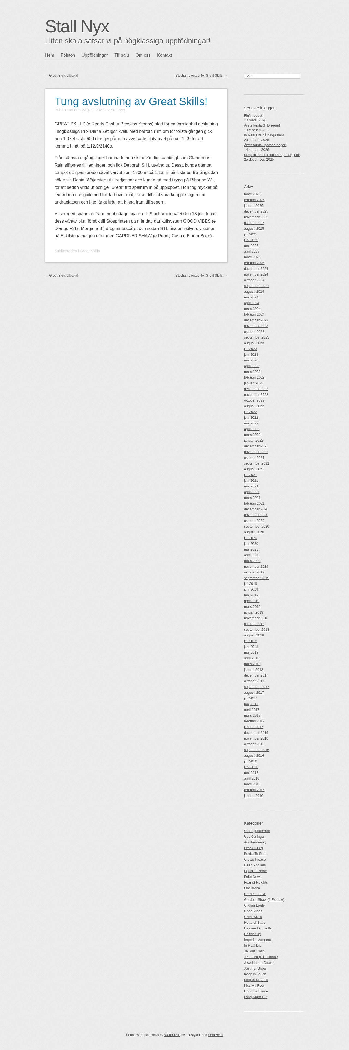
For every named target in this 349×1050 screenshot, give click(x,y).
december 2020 (256, 509)
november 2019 (256, 566)
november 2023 (256, 326)
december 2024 (256, 269)
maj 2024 (251, 297)
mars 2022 (252, 435)
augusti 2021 (254, 469)
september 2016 (256, 750)
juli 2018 (250, 641)
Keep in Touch (255, 974)
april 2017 (251, 710)
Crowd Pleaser (255, 859)
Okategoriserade (257, 831)
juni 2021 (251, 480)
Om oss (143, 55)
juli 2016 (250, 761)
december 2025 (256, 211)
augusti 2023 (254, 343)
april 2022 (251, 429)
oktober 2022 (254, 400)
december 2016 (256, 733)
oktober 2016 (254, 744)
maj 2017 (251, 704)
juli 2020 (250, 538)
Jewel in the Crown (258, 963)
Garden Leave (255, 894)
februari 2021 (254, 503)
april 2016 (251, 778)
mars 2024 (252, 309)
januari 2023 (253, 383)
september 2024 (256, 286)
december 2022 (256, 389)
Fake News (252, 877)
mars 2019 (252, 607)
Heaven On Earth (257, 928)
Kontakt (164, 55)
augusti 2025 (254, 228)
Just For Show (255, 968)
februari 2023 (254, 377)
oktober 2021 (254, 458)
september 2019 (256, 578)
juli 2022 (250, 412)
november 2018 (256, 618)
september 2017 (256, 687)
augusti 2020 (254, 532)
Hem (49, 55)
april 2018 (251, 658)
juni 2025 (251, 240)
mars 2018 (252, 664)
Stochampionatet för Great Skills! (202, 75)
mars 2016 (252, 784)
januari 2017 (253, 727)
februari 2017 (254, 721)
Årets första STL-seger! (262, 125)
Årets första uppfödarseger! (265, 145)
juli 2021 (250, 475)
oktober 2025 (254, 223)
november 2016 (256, 738)
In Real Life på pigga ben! (264, 135)
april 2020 (251, 555)
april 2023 (251, 366)
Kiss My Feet (254, 985)
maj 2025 (251, 246)
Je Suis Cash (254, 951)
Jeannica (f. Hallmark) (261, 957)
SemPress (215, 1035)
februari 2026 (254, 200)
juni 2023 (251, 354)
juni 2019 (251, 589)
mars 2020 (252, 561)
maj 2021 (251, 486)
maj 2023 (251, 360)
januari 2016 (253, 796)
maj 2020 (251, 549)
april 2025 (251, 251)
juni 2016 (251, 767)
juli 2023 (250, 349)
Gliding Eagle (254, 905)
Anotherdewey (255, 842)
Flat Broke (252, 888)
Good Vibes (253, 911)
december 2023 (256, 320)
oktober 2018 (254, 624)
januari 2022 (253, 440)
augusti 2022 (254, 406)
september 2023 (256, 337)
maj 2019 (251, 595)
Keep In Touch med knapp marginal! (272, 155)
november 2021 (256, 452)
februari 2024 (254, 314)
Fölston (68, 55)
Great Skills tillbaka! (61, 75)
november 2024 (256, 274)
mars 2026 (252, 194)
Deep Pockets (255, 865)
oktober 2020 (254, 521)
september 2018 (256, 629)
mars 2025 (252, 257)
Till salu (121, 55)
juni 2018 (251, 647)
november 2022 (256, 395)
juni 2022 (251, 417)
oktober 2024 (254, 280)
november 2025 (256, 217)
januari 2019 (253, 612)
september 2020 (256, 526)
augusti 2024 (254, 291)
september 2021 (256, 463)
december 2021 (256, 446)
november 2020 (256, 515)
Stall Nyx (77, 26)
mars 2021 (252, 498)
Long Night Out (255, 997)
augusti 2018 (254, 635)
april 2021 (251, 492)
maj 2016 (251, 773)
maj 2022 (251, 423)
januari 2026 (253, 206)
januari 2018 (253, 670)
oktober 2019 (254, 572)
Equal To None (255, 871)
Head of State (254, 922)
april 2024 (251, 303)
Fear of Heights (256, 882)
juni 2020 (251, 544)
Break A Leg (253, 848)
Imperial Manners (257, 940)
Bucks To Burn (255, 854)
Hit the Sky (252, 934)
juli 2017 (250, 698)
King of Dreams (256, 980)
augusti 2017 (254, 692)
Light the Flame (256, 991)
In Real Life (253, 945)
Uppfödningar (95, 55)
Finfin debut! (253, 115)
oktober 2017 (254, 681)
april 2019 (251, 601)
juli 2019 (250, 584)
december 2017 (256, 675)
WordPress (172, 1035)
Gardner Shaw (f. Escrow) (264, 900)
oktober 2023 (254, 332)
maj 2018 (251, 652)
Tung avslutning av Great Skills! (131, 101)
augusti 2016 (254, 755)
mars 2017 (252, 715)
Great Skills (90, 251)
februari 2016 (254, 790)
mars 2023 (252, 372)
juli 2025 (250, 234)
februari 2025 (254, 263)
